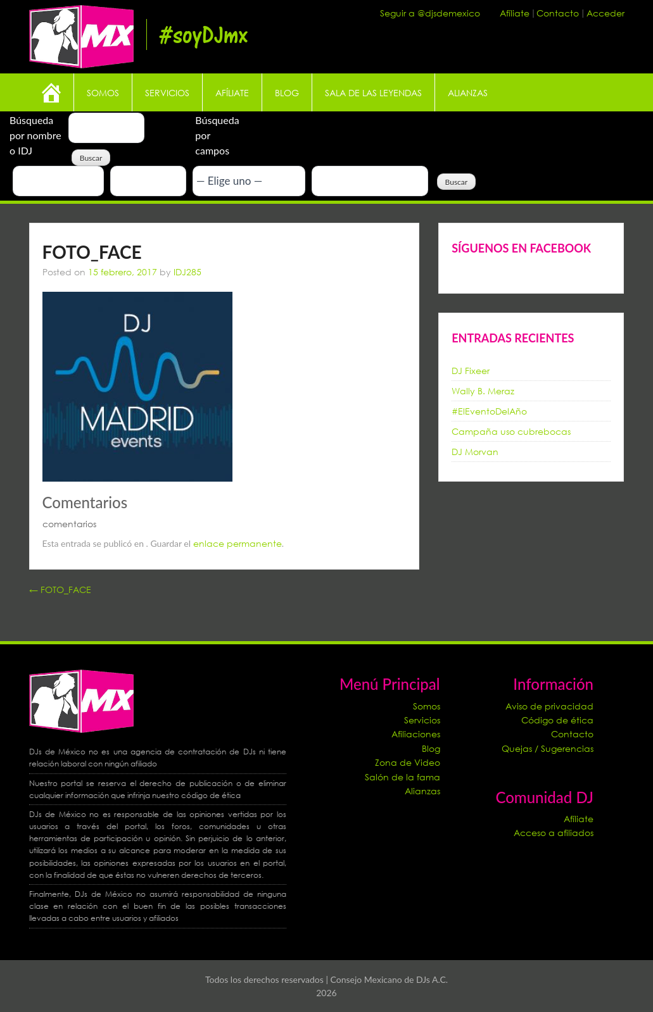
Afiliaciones (415, 734)
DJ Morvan (475, 452)
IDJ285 (187, 272)
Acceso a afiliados (553, 833)
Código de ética (557, 720)
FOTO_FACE (60, 590)
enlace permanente (237, 543)
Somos (103, 93)
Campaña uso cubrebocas (511, 431)
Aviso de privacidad (549, 706)
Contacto (558, 13)
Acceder (605, 13)
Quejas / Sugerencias (547, 748)
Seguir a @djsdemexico (430, 13)
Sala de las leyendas (373, 93)
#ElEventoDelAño (489, 411)
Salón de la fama (402, 777)
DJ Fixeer (471, 371)
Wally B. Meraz (483, 391)
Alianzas (468, 93)
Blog (287, 93)
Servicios (167, 93)
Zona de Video (407, 762)
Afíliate (516, 13)
